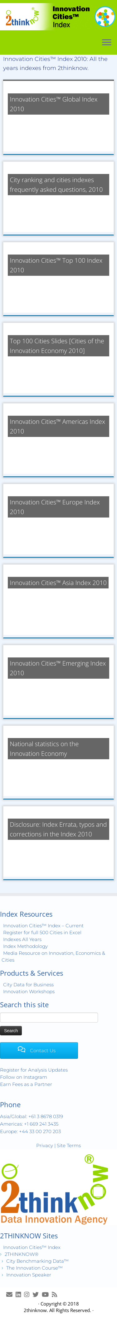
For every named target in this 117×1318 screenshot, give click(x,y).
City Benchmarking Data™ (37, 1261)
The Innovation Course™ (34, 1268)
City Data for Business (28, 985)
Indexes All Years (22, 939)
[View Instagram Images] (28, 1294)
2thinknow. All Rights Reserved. (57, 1310)
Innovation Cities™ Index (32, 1247)
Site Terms (69, 1145)
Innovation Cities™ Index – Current (43, 926)
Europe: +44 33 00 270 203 (30, 1131)
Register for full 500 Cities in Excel (42, 932)
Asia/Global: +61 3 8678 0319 (31, 1116)
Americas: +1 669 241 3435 (29, 1124)
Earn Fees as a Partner (26, 1084)
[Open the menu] (106, 43)
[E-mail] (11, 1294)
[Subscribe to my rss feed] (56, 1294)
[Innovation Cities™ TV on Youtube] (47, 1294)
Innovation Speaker (28, 1275)
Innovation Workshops (29, 991)
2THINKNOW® (21, 1254)
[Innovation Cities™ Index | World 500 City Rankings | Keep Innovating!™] (58, 16)
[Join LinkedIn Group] (20, 1294)
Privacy (44, 1145)
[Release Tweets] (37, 1294)
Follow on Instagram (23, 1077)
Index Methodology (25, 946)
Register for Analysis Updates (34, 1070)
